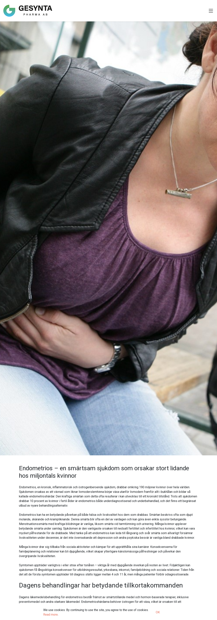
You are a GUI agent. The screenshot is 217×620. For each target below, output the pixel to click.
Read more (50, 614)
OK (158, 612)
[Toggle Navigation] (211, 11)
